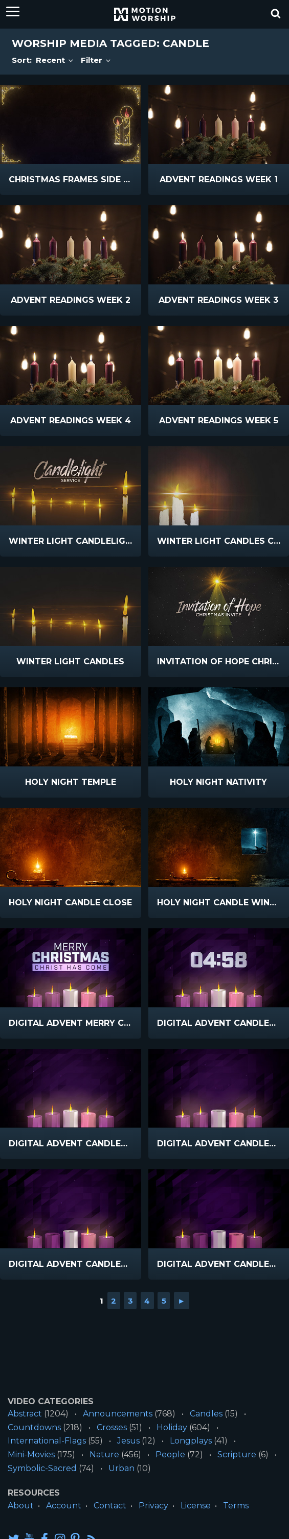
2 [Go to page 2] (113, 1301)
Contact (110, 1505)
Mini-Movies (31, 1454)
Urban (121, 1468)
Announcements (117, 1413)
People (170, 1454)
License (196, 1505)
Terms (236, 1505)
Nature (104, 1454)
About (21, 1505)
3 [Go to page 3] (130, 1301)
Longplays (191, 1441)
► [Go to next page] (181, 1301)
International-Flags (47, 1441)
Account (63, 1505)
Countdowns (34, 1427)
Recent (55, 60)
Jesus (128, 1441)
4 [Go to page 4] (147, 1301)
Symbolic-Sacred (42, 1468)
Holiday (172, 1427)
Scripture (236, 1454)
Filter (96, 60)
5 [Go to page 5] (164, 1301)
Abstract (25, 1413)
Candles (206, 1413)
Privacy (153, 1505)
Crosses (112, 1427)
